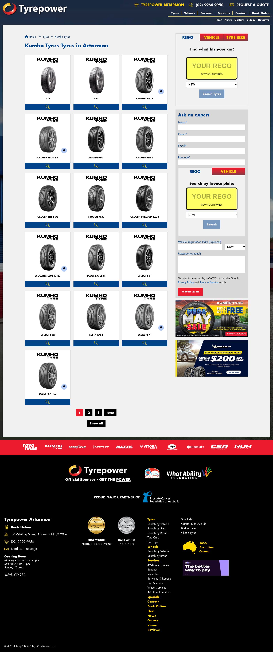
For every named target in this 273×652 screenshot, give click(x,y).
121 (47, 98)
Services (206, 13)
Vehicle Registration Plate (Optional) (199, 242)
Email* (182, 146)
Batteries (152, 569)
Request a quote (249, 5)
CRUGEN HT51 (144, 157)
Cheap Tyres (188, 533)
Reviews (263, 19)
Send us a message (24, 549)
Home (30, 37)
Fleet (219, 19)
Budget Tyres (188, 528)
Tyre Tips (152, 542)
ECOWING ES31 (96, 275)
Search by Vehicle (158, 524)
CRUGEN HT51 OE (47, 216)
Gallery (239, 19)
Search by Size (156, 528)
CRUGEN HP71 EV (47, 157)
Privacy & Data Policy (24, 646)
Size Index (187, 519)
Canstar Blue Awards (193, 524)
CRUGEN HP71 (144, 98)
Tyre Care (153, 537)
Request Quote (190, 291)
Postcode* (184, 157)
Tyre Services (155, 583)
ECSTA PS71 (145, 334)
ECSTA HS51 (145, 275)
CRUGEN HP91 (96, 157)
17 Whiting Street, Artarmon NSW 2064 (39, 534)
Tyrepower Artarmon (159, 5)
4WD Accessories (158, 565)
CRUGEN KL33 (96, 216)
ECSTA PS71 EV (47, 393)
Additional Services (158, 592)
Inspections (153, 574)
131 (96, 98)
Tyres (175, 13)
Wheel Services (156, 587)
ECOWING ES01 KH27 (48, 275)
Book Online (261, 13)
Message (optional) (189, 253)
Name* (182, 122)
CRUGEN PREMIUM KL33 (144, 216)
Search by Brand (157, 533)
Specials (224, 13)
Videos (251, 19)
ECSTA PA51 (96, 334)
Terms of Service (209, 282)
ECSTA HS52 (48, 334)
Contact (241, 13)
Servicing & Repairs (159, 578)
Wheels (189, 13)
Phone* (182, 134)
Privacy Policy (186, 282)
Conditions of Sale (46, 646)
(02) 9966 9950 (209, 5)
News (228, 19)
